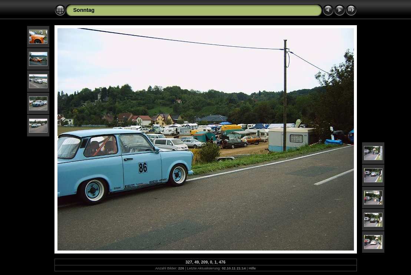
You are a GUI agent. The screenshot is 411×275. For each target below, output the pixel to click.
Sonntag (84, 10)
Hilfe (252, 268)
